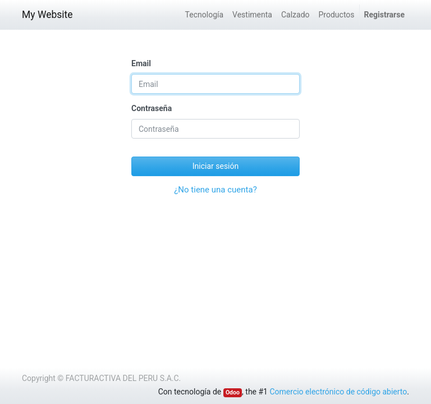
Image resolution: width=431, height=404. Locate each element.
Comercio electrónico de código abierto (338, 391)
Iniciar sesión (215, 166)
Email (141, 63)
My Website (47, 14)
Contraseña (151, 108)
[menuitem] (204, 14)
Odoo (233, 392)
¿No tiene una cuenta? (215, 190)
